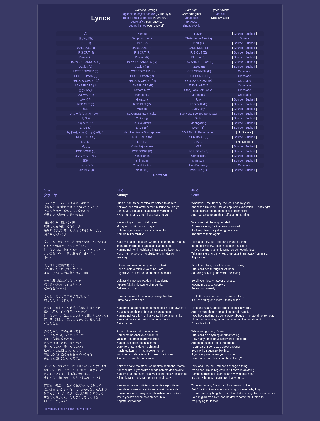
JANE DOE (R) (141, 47)
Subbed (250, 33)
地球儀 (85, 118)
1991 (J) (85, 43)
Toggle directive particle (137, 17)
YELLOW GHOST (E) (198, 80)
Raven (198, 33)
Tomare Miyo (142, 90)
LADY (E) (198, 127)
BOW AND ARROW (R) (142, 62)
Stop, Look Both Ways (198, 90)
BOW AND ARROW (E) (198, 62)
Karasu (142, 33)
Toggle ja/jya (137, 21)
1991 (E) (198, 43)
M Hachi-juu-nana (142, 146)
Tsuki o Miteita (142, 123)
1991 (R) (142, 43)
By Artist (191, 21)
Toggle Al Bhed (136, 25)
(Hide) (47, 190)
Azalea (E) (198, 66)
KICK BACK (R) (142, 137)
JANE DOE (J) (86, 47)
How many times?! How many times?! (68, 408)
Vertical (220, 14)
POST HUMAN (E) (198, 76)
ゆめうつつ (86, 165)
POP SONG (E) (198, 151)
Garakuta (142, 99)
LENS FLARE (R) (142, 85)
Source (238, 33)
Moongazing (198, 123)
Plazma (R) (142, 57)
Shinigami (142, 160)
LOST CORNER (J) (85, 71)
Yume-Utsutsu (142, 165)
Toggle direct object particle (137, 14)
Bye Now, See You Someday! (198, 113)
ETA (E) (198, 141)
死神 (86, 160)
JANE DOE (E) (198, 47)
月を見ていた (85, 123)
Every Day (198, 109)
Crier (195, 195)
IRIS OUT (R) (142, 52)
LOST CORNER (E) (198, 71)
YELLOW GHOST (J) (85, 80)
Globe (198, 118)
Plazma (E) (198, 57)
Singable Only (191, 25)
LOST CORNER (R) (142, 71)
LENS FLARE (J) (86, 85)
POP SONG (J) (86, 151)
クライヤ (50, 195)
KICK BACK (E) (198, 137)
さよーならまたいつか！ (85, 113)
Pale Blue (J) (86, 170)
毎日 (86, 109)
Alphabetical (191, 17)
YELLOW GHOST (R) (142, 80)
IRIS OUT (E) (198, 52)
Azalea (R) (142, 66)
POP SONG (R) (142, 151)
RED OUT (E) (198, 104)
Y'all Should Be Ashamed (198, 132)
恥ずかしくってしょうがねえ (85, 132)
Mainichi (142, 109)
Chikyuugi (142, 118)
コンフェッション (85, 155)
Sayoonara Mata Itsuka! (142, 113)
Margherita (198, 94)
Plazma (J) (86, 57)
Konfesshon (142, 155)
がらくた (85, 99)
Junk (198, 99)
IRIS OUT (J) (86, 52)
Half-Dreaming (198, 165)
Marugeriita (142, 94)
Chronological (191, 14)
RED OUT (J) (85, 104)
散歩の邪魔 (86, 38)
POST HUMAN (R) (142, 76)
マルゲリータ (85, 94)
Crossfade (244, 71)
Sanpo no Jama (142, 38)
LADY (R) (142, 127)
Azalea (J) (85, 66)
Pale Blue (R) (141, 170)
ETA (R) (142, 141)
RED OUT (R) (142, 104)
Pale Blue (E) (198, 170)
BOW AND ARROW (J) (85, 62)
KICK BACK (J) (86, 137)
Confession (198, 155)
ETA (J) (85, 141)
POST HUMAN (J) (85, 76)
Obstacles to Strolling (198, 38)
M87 (198, 146)
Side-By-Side (220, 17)
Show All (160, 175)
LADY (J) (86, 127)
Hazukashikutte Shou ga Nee (141, 132)
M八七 (86, 146)
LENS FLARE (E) (198, 85)
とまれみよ (86, 90)
